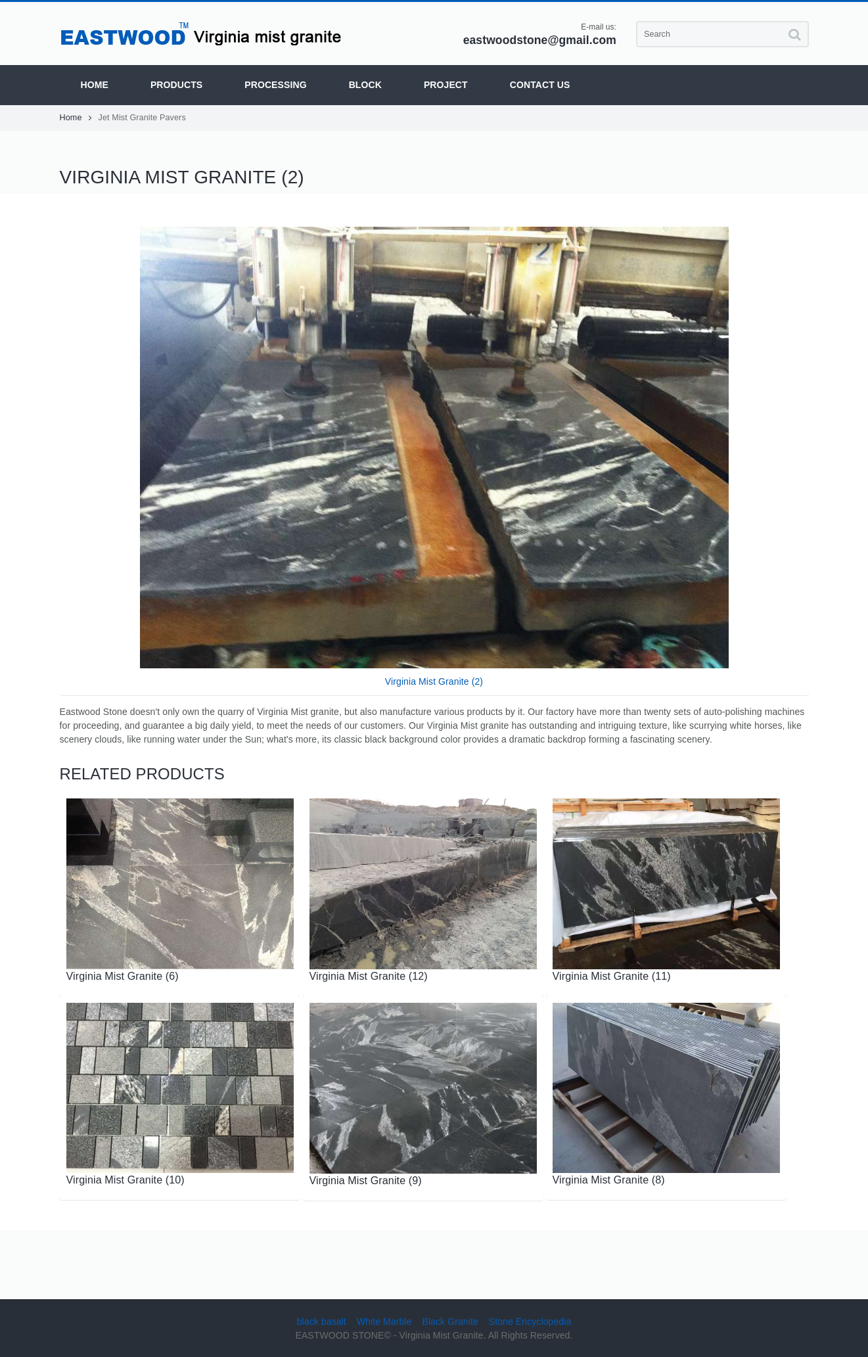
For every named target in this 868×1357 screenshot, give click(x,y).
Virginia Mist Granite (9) (365, 1180)
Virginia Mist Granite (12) (368, 976)
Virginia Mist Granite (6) (122, 976)
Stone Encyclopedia (530, 1321)
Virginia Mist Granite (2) (434, 681)
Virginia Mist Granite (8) (609, 1179)
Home (76, 117)
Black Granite (450, 1321)
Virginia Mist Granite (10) (125, 1179)
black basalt (321, 1321)
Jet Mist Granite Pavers (142, 117)
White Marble (384, 1321)
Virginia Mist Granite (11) (612, 976)
